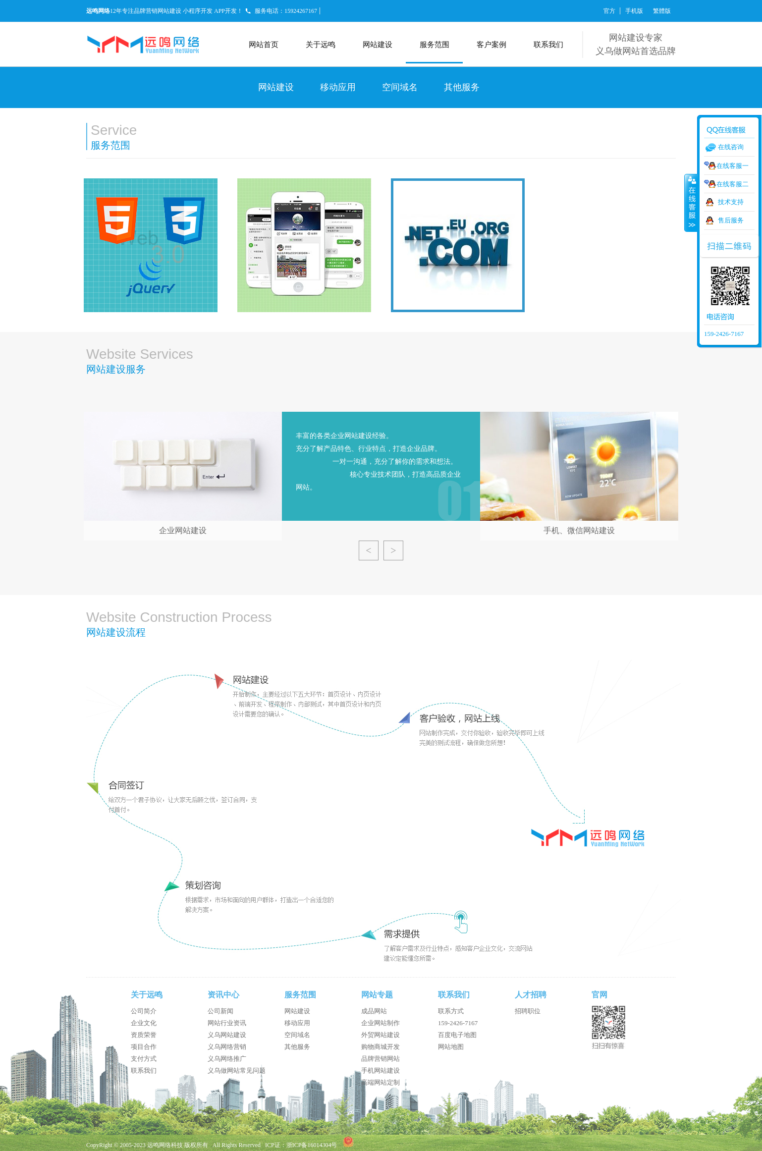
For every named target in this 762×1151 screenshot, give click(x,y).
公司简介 (144, 1011)
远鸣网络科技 (165, 1145)
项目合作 (144, 1046)
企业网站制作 (380, 1023)
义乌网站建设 (227, 1035)
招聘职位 (528, 1011)
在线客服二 (732, 184)
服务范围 (434, 45)
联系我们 (548, 45)
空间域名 (400, 87)
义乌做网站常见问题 (237, 1070)
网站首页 (263, 45)
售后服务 (731, 220)
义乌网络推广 (227, 1058)
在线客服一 (732, 165)
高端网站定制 (380, 1082)
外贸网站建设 (380, 1035)
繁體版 (662, 10)
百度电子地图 (457, 1035)
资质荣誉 (144, 1035)
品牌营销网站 (380, 1058)
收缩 (691, 202)
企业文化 (144, 1023)
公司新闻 (220, 1011)
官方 (609, 10)
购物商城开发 (380, 1046)
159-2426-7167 (458, 1023)
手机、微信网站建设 (579, 530)
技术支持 (731, 202)
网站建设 (377, 45)
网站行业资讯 (227, 1023)
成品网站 (374, 1011)
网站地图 (451, 1046)
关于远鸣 (320, 45)
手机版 (634, 10)
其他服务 (462, 87)
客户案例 (491, 45)
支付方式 (144, 1058)
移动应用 (338, 87)
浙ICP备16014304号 (311, 1145)
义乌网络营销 (227, 1046)
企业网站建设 (183, 530)
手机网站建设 (380, 1070)
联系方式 (451, 1011)
